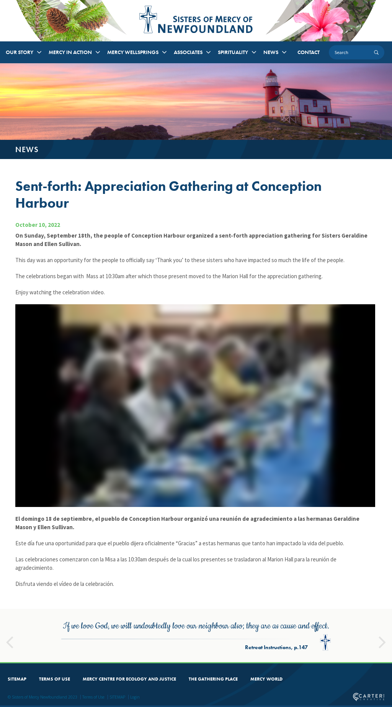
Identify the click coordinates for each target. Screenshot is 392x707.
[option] (196, 635)
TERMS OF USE (54, 679)
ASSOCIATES (188, 52)
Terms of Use (93, 697)
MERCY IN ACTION (70, 52)
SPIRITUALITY (233, 52)
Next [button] (382, 638)
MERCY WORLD (266, 679)
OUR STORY (19, 52)
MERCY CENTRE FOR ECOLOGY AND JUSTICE (129, 679)
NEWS (270, 52)
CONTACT (308, 52)
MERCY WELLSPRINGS (132, 52)
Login (135, 697)
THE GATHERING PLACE (213, 679)
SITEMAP (17, 679)
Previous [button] (9, 638)
